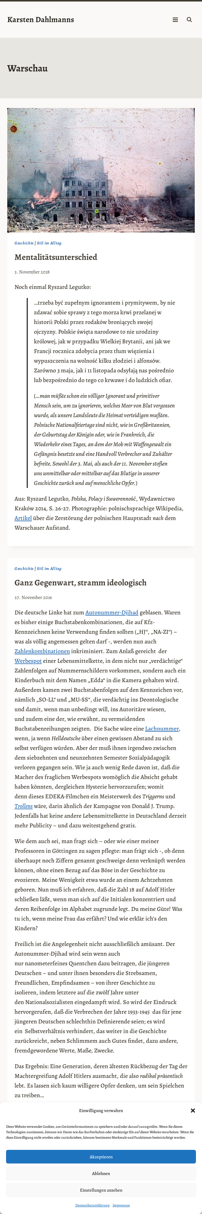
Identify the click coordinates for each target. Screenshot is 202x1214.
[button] (193, 1111)
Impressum (121, 1205)
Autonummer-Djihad (111, 612)
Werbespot (28, 661)
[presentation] (101, 170)
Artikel (23, 518)
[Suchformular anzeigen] (189, 19)
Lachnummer (162, 729)
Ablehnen (101, 1173)
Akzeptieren (101, 1157)
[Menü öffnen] (175, 19)
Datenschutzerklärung (92, 1205)
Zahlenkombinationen (42, 651)
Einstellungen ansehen (101, 1190)
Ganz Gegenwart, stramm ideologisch (81, 582)
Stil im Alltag (49, 243)
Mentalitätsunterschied (56, 257)
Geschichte (24, 243)
